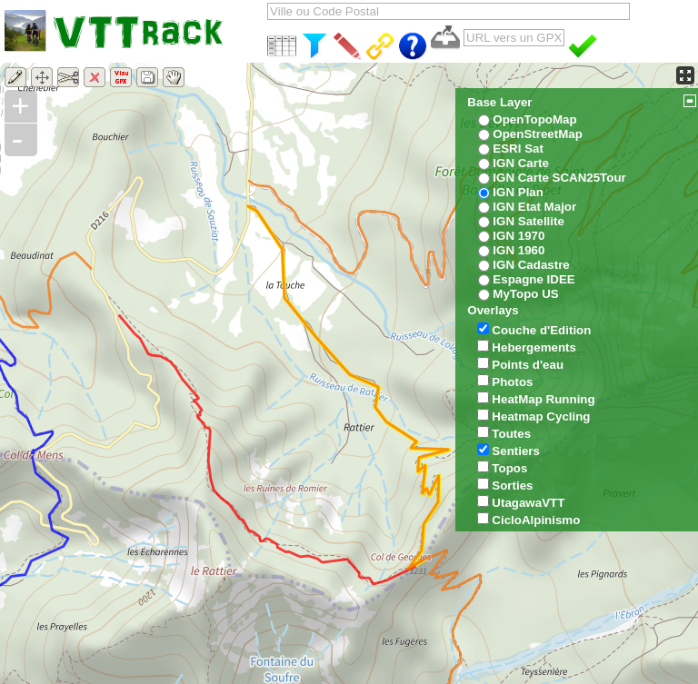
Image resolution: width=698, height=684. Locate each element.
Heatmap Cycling (541, 416)
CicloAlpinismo (536, 520)
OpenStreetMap (538, 134)
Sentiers (516, 451)
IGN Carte (520, 163)
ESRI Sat (518, 148)
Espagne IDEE (533, 279)
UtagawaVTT (528, 503)
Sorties (512, 485)
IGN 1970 (518, 236)
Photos (512, 382)
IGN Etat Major (534, 206)
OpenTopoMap (534, 119)
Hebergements (534, 347)
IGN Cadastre (531, 265)
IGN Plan (518, 192)
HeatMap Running (543, 399)
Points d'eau (527, 365)
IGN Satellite (528, 221)
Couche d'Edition (541, 330)
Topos (509, 468)
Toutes (511, 434)
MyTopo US (525, 294)
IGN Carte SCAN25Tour (559, 177)
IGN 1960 (518, 250)
